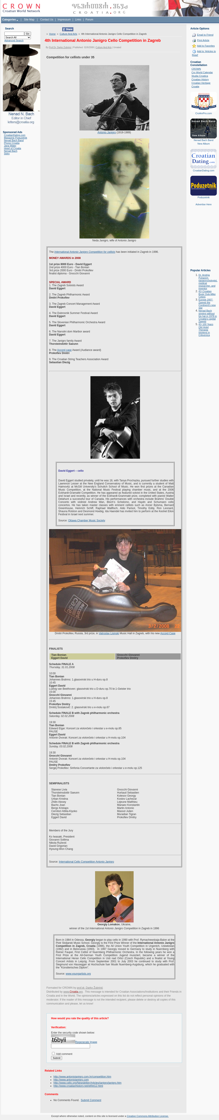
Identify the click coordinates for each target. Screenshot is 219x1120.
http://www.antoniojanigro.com (71, 1079)
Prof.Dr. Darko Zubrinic (60, 47)
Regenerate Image (86, 1042)
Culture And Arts (68, 34)
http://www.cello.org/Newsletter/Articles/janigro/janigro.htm (87, 1082)
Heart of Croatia (12, 148)
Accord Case (167, 633)
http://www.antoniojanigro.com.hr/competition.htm (82, 1076)
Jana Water (10, 145)
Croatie (195, 86)
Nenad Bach (10, 151)
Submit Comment (91, 1100)
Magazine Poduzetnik (15, 137)
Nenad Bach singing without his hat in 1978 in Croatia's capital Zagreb (208, 316)
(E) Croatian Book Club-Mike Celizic (207, 294)
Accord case (64, 350)
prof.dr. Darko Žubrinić (90, 987)
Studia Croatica (199, 76)
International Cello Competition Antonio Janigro (86, 861)
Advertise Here (204, 204)
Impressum (64, 19)
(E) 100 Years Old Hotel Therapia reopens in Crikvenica (206, 329)
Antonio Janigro (107, 132)
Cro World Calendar (202, 72)
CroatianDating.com (14, 135)
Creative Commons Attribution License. (148, 1116)
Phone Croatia (11, 143)
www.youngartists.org (78, 973)
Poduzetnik (204, 197)
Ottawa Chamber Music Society (86, 520)
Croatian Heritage (200, 83)
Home (52, 34)
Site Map (29, 19)
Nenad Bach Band (14, 140)
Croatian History (200, 79)
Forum (89, 19)
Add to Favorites (206, 45)
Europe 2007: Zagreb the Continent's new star (207, 303)
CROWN (196, 69)
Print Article (203, 40)
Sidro (7, 153)
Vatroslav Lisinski (109, 633)
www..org (73, 991)
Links (78, 19)
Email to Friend (205, 34)
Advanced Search (14, 40)
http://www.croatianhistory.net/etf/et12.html (78, 1085)
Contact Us (46, 19)
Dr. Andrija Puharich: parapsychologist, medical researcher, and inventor (208, 282)
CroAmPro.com (203, 113)
